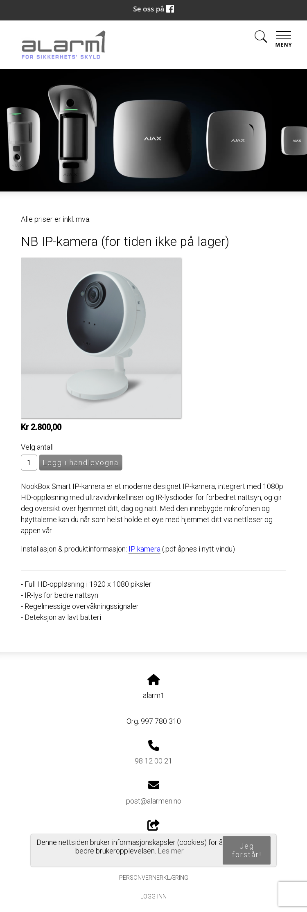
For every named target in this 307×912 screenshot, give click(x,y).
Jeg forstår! (247, 850)
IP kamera (144, 549)
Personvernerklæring (153, 877)
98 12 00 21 (153, 761)
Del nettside (153, 832)
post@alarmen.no (153, 801)
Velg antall (37, 447)
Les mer (171, 851)
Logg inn (153, 896)
